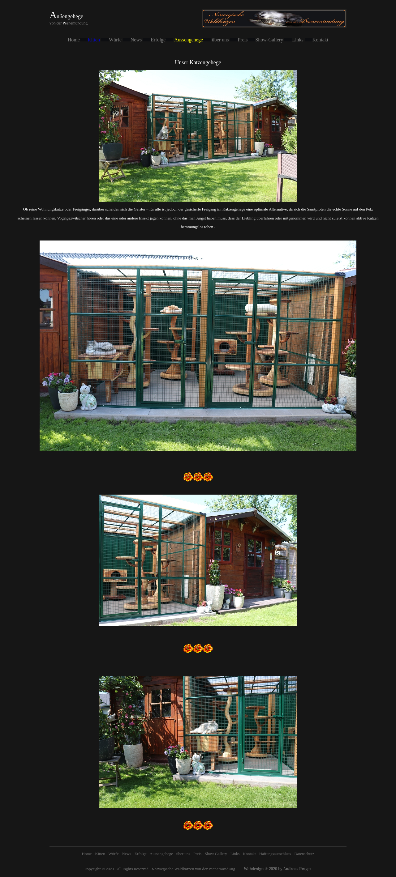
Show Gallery (216, 853)
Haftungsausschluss (275, 853)
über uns (183, 853)
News (126, 853)
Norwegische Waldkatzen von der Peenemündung (193, 868)
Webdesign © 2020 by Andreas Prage (276, 868)
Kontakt (249, 853)
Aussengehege (161, 853)
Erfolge (141, 853)
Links (234, 853)
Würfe (113, 853)
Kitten (94, 39)
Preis (197, 853)
